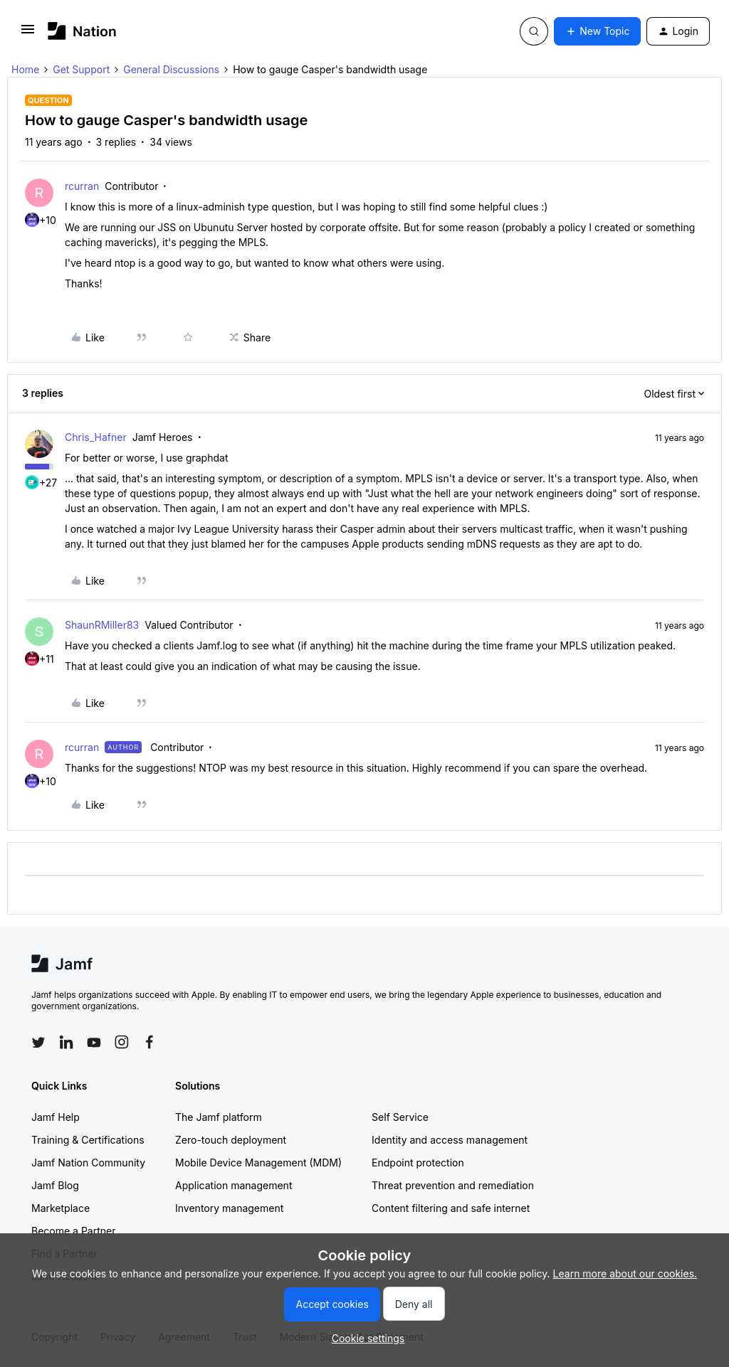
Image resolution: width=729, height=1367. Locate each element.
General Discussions (171, 69)
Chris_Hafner (96, 437)
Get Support (81, 69)
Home (25, 69)
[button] (27, 34)
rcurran (82, 186)
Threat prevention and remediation (453, 1185)
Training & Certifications (88, 1140)
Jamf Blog (55, 1185)
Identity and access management (450, 1140)
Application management (233, 1185)
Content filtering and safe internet (451, 1208)
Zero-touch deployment (230, 1140)
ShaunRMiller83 (102, 625)
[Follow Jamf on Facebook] (149, 1042)
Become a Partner (73, 1231)
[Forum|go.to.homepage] (82, 31)
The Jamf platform (218, 1117)
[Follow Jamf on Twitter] (38, 1042)
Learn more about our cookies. (625, 1273)
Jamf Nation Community (88, 1162)
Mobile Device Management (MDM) (258, 1162)
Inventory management (229, 1208)
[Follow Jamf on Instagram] (122, 1042)
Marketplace (60, 1208)
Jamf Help (55, 1117)
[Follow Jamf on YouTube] (94, 1042)
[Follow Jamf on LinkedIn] (66, 1042)
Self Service (400, 1117)
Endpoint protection (418, 1162)
